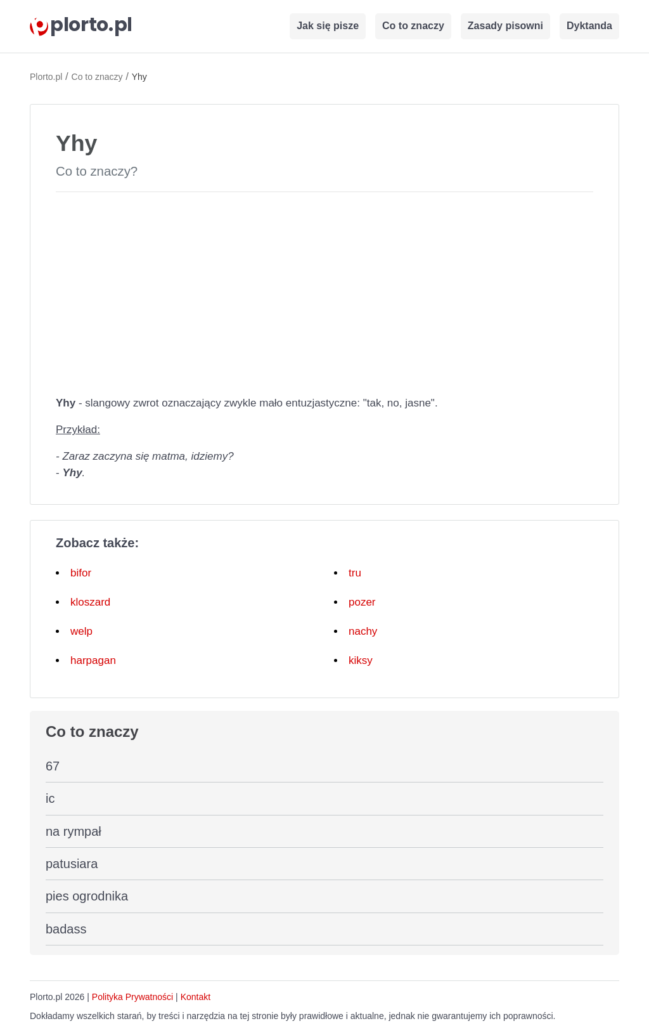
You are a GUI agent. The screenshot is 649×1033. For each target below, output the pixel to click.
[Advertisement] (324, 291)
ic (50, 798)
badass (66, 929)
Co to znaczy (413, 25)
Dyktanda (589, 25)
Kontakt (195, 997)
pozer (362, 602)
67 (53, 766)
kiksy (361, 660)
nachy (363, 631)
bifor (80, 573)
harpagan (93, 660)
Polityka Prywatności (132, 997)
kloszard (90, 602)
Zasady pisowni (505, 25)
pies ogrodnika (87, 896)
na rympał (73, 831)
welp (81, 631)
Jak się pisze (328, 25)
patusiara (72, 864)
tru (355, 573)
